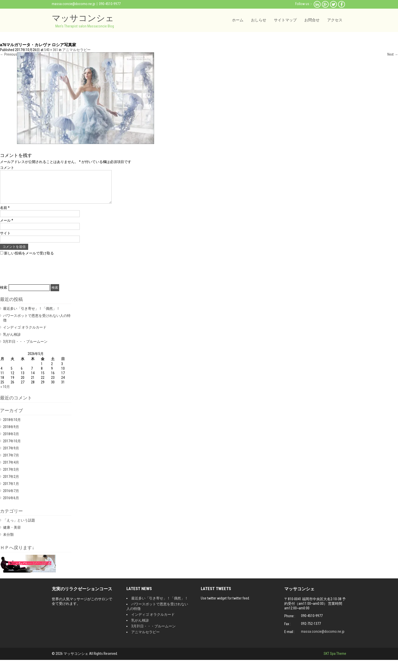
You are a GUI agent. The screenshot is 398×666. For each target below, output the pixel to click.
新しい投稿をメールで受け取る (29, 259)
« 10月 (5, 393)
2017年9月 (11, 454)
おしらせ (258, 20)
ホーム (237, 20)
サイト (5, 239)
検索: (4, 293)
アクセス (334, 20)
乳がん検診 (12, 340)
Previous (8, 54)
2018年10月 (12, 426)
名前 (5, 214)
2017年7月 (11, 461)
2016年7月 (11, 497)
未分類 (8, 541)
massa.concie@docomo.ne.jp (73, 4)
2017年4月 (11, 468)
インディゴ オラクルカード (24, 333)
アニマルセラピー (76, 50)
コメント (7, 168)
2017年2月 (11, 483)
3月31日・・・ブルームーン (25, 348)
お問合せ (312, 20)
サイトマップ (285, 20)
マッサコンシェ (83, 17)
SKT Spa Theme (335, 660)
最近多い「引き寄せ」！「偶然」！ (31, 315)
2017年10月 (12, 447)
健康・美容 (12, 533)
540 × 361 (51, 50)
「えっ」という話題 (19, 526)
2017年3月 (11, 476)
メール (6, 226)
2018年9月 (11, 433)
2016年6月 (11, 504)
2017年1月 (11, 490)
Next (392, 54)
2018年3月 (11, 440)
